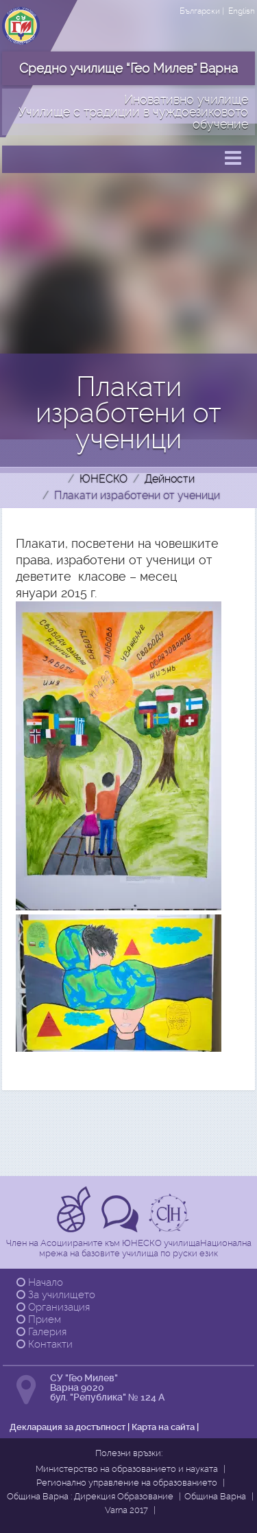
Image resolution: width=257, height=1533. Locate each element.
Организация (53, 1307)
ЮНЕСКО (103, 478)
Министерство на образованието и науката (127, 1468)
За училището (55, 1295)
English (241, 11)
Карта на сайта (163, 1427)
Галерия (41, 1332)
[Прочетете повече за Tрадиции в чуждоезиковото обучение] (121, 1228)
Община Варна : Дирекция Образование (90, 1496)
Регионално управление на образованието (126, 1482)
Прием (38, 1319)
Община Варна (215, 1496)
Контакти (44, 1344)
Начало (39, 1282)
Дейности (170, 478)
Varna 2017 (126, 1510)
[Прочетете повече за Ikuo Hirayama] (171, 1228)
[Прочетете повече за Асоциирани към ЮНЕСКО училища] (75, 1228)
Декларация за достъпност (67, 1427)
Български (200, 11)
